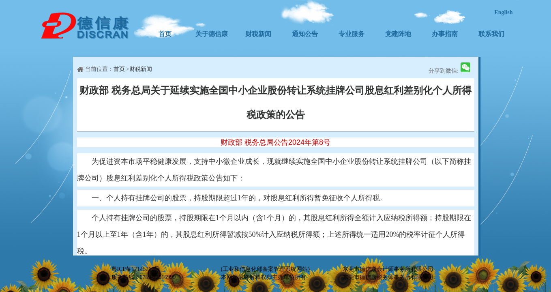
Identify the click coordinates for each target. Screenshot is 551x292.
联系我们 (491, 33)
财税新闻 (258, 33)
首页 (165, 33)
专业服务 (351, 33)
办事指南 (445, 33)
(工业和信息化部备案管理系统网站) (265, 269)
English (503, 12)
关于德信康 (211, 33)
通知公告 (305, 33)
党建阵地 (398, 33)
